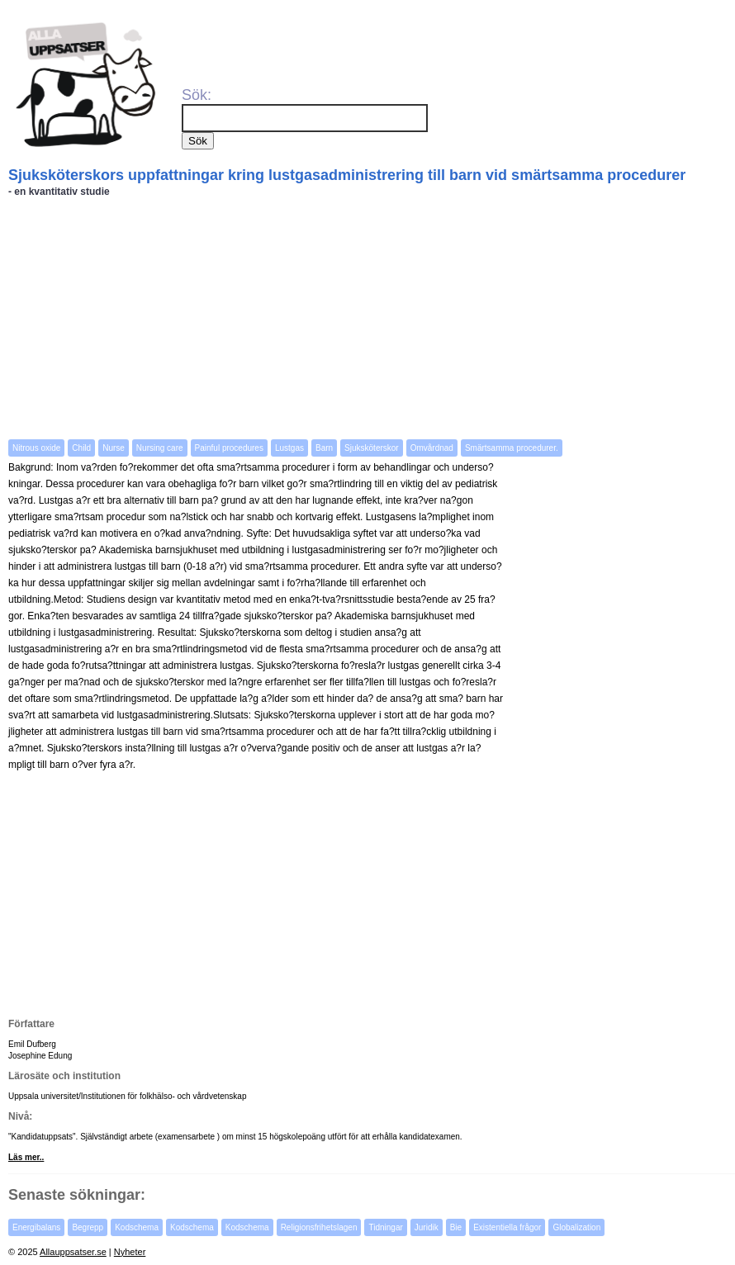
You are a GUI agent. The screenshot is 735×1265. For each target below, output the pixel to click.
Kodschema (137, 1227)
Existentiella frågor (507, 1227)
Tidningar (385, 1227)
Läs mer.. (26, 1157)
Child (81, 447)
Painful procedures (229, 447)
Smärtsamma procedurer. (511, 447)
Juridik (427, 1227)
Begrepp (87, 1227)
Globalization (576, 1227)
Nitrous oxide (36, 447)
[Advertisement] (369, 317)
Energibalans (36, 1227)
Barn (324, 447)
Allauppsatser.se (73, 1252)
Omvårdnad (431, 447)
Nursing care (159, 447)
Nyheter (130, 1252)
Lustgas (289, 447)
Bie (456, 1227)
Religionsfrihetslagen (319, 1227)
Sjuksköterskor (371, 447)
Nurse (113, 447)
